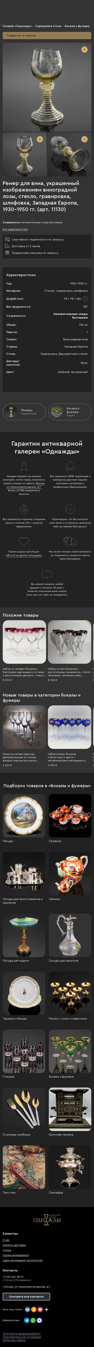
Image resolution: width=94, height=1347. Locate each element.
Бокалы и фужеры (77, 26)
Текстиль (9, 1192)
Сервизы (55, 841)
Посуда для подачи (16, 960)
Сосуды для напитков (63, 960)
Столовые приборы (16, 1134)
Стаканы (8, 1076)
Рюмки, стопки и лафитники (68, 1018)
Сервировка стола (48, 26)
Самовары (56, 1192)
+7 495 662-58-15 (13, 1277)
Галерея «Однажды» (17, 26)
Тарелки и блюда (14, 1018)
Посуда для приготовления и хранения (22, 901)
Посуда (8, 841)
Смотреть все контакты (26, 1296)
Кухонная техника (61, 1134)
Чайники (54, 899)
